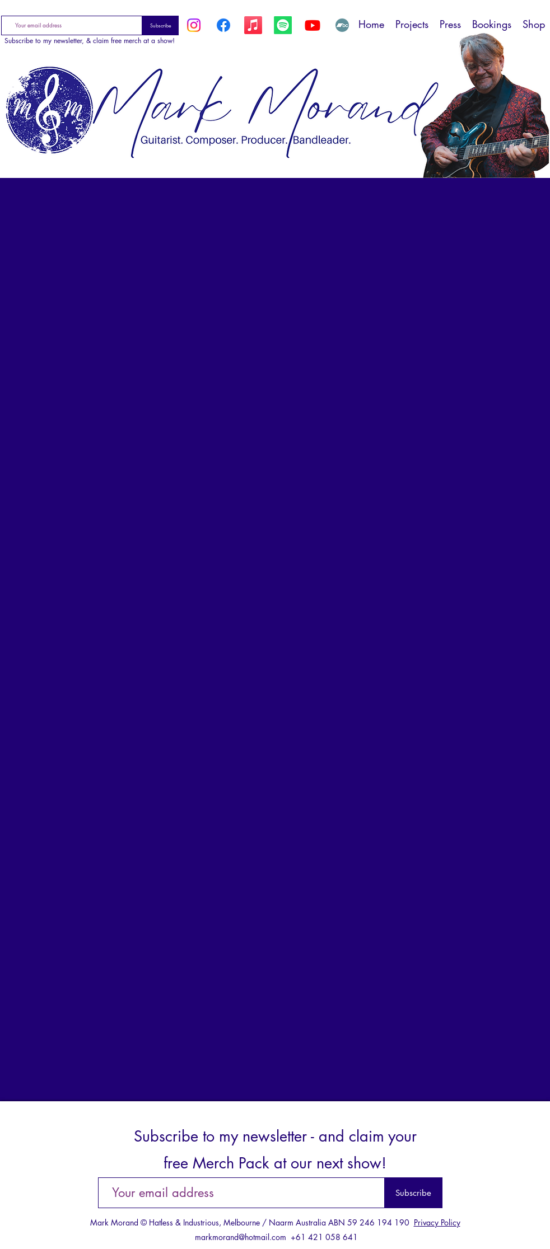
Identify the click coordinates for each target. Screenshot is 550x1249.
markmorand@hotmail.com (240, 1237)
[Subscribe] (160, 25)
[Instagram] (194, 25)
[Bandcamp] (342, 25)
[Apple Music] (253, 25)
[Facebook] (223, 25)
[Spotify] (283, 25)
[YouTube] (312, 25)
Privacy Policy (437, 1222)
